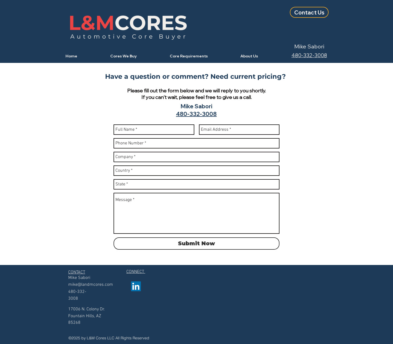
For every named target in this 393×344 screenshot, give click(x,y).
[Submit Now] (196, 243)
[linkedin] (136, 286)
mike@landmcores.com (90, 284)
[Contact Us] (309, 12)
